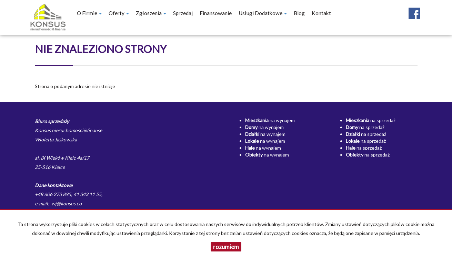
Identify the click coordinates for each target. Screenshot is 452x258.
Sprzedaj (183, 13)
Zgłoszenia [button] (151, 13)
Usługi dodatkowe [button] (263, 13)
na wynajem (270, 120)
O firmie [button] (89, 13)
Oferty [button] (119, 13)
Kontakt (321, 13)
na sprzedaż (370, 120)
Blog (299, 13)
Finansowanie (216, 13)
